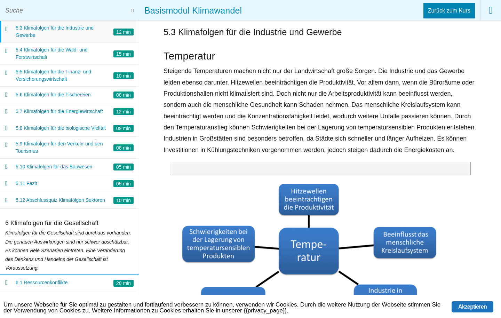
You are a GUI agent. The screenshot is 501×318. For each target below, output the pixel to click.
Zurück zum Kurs (449, 10)
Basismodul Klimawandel (193, 10)
